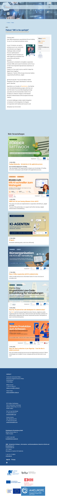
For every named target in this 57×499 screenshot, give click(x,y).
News (13, 22)
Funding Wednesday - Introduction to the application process (26, 164)
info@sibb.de (9, 456)
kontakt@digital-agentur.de (12, 439)
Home (8, 22)
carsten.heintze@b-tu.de (11, 422)
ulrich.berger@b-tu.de (11, 414)
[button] (30, 50)
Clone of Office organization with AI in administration (23, 274)
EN (50, 2)
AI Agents (11, 240)
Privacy (13, 459)
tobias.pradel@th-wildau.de (12, 392)
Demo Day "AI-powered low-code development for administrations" (27, 310)
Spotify (44, 38)
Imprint (8, 459)
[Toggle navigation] (49, 7)
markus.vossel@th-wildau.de (12, 388)
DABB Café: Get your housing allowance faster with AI (23, 201)
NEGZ (12, 312)
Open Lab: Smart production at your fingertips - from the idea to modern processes (26, 349)
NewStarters (24, 86)
